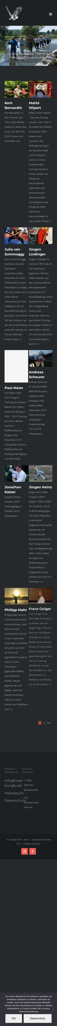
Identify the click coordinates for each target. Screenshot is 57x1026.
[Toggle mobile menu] (50, 14)
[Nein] (53, 1009)
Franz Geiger (38, 623)
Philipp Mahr (16, 618)
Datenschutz (15, 801)
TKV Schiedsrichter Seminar (28, 802)
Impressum (14, 793)
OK (14, 1018)
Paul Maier (14, 392)
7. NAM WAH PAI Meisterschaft (28, 785)
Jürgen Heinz (38, 498)
